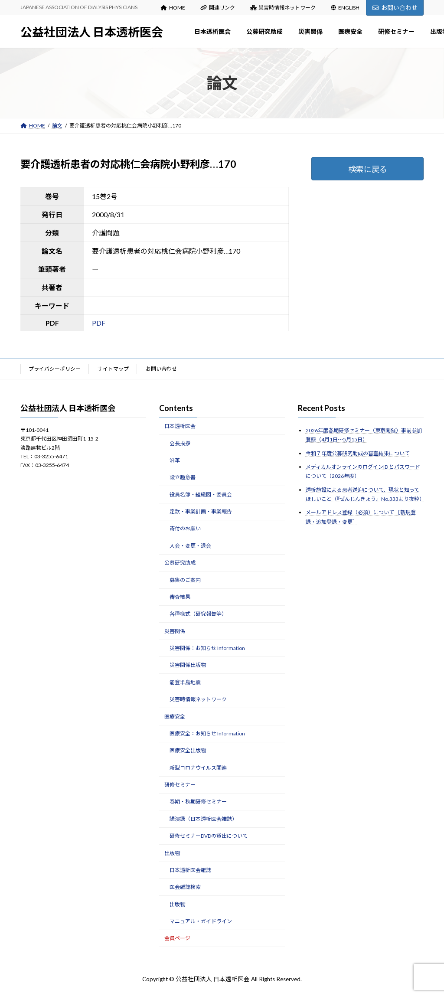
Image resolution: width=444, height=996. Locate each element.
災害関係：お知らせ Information (207, 648)
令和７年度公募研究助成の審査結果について (358, 453)
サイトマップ (113, 369)
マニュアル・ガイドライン (201, 921)
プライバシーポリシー (55, 369)
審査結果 (180, 597)
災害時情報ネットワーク (283, 7)
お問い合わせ (395, 7)
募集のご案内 (185, 579)
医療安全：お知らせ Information (207, 733)
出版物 (172, 852)
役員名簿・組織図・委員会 (201, 494)
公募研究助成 (180, 562)
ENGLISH (345, 7)
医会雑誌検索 (185, 887)
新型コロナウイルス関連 (198, 767)
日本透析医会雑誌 (190, 870)
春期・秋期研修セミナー (198, 801)
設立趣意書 (183, 477)
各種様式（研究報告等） (198, 614)
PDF (98, 323)
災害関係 (174, 630)
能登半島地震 (185, 682)
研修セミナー (180, 784)
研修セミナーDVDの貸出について (209, 836)
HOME (173, 7)
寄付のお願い (185, 528)
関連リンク (217, 7)
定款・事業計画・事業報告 (201, 511)
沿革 (175, 460)
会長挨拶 (180, 443)
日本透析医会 (180, 426)
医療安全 (174, 716)
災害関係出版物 (188, 665)
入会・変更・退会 (190, 545)
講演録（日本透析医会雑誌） (203, 819)
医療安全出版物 (188, 750)
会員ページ (177, 938)
